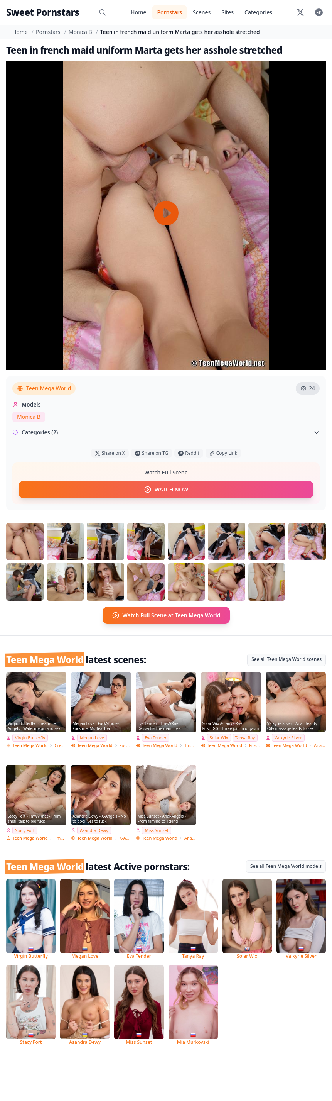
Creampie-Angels (60, 745)
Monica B (80, 32)
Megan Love (92, 737)
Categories (258, 12)
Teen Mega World (44, 388)
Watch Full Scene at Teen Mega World (166, 615)
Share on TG (151, 453)
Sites (227, 12)
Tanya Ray (245, 737)
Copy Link (223, 453)
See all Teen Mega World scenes (286, 659)
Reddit (188, 453)
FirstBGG (255, 745)
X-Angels (125, 837)
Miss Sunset (156, 830)
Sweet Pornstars (42, 12)
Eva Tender (156, 737)
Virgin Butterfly (30, 737)
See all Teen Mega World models (286, 865)
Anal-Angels (190, 837)
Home (138, 12)
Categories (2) (166, 432)
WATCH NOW (166, 489)
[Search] (103, 12)
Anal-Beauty (320, 745)
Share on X (110, 453)
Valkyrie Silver (288, 737)
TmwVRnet (190, 745)
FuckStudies (125, 745)
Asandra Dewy (94, 830)
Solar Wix (219, 737)
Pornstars (169, 12)
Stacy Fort (25, 830)
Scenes (202, 12)
